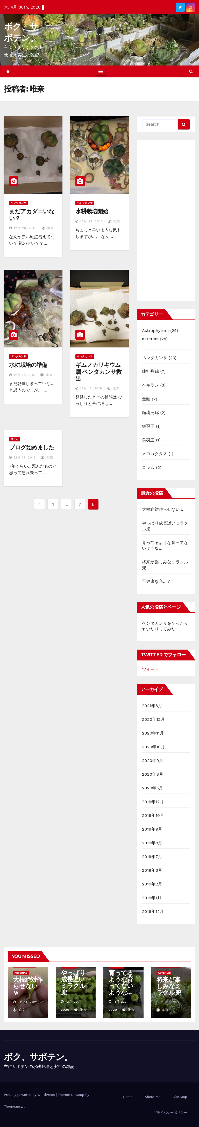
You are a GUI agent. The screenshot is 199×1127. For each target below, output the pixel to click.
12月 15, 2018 (91, 388)
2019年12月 (153, 801)
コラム (14, 439)
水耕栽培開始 (91, 211)
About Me (152, 1097)
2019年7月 (152, 856)
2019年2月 (152, 884)
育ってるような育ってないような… (121, 982)
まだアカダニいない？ (31, 215)
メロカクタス (154, 453)
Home (127, 1097)
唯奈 (48, 228)
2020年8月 (152, 774)
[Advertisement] (166, 220)
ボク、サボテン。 (38, 1056)
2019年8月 (152, 842)
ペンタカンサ (18, 202)
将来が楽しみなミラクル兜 (169, 986)
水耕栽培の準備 (28, 364)
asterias (150, 338)
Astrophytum (155, 330)
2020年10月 (153, 746)
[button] (191, 71)
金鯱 (146, 398)
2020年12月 (153, 719)
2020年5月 (152, 788)
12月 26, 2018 (25, 228)
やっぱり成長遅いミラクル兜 (73, 982)
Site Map (180, 1097)
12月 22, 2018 (91, 221)
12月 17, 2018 (24, 375)
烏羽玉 (148, 440)
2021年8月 (152, 705)
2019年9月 (152, 829)
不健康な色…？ (156, 581)
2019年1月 (151, 897)
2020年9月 (152, 760)
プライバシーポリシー (170, 1113)
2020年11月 (153, 733)
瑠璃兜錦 (150, 412)
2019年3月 (152, 870)
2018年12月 (153, 911)
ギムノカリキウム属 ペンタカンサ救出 (98, 371)
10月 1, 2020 (171, 1002)
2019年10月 (153, 815)
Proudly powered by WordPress (30, 1095)
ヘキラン (150, 385)
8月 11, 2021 (28, 1002)
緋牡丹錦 (150, 371)
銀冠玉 (148, 426)
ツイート (150, 669)
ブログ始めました (31, 447)
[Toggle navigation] (100, 71)
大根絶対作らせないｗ (163, 509)
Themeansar (14, 1106)
